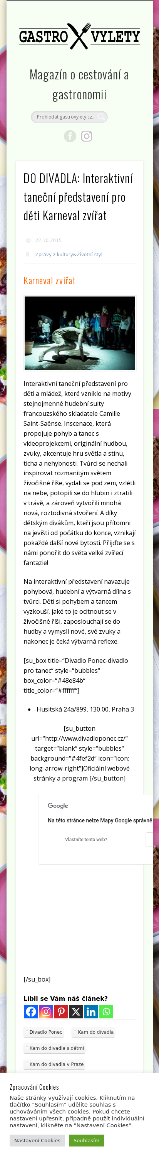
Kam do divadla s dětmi (57, 1048)
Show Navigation (124, 69)
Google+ (86, 136)
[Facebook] (31, 1011)
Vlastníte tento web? (86, 839)
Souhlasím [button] (86, 1140)
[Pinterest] (61, 1011)
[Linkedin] (91, 1011)
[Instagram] (46, 1011)
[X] (76, 1011)
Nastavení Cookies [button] (37, 1140)
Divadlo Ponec (46, 1032)
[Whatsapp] (106, 1011)
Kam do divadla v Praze (57, 1064)
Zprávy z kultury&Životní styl (68, 254)
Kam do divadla (96, 1032)
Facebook (70, 136)
